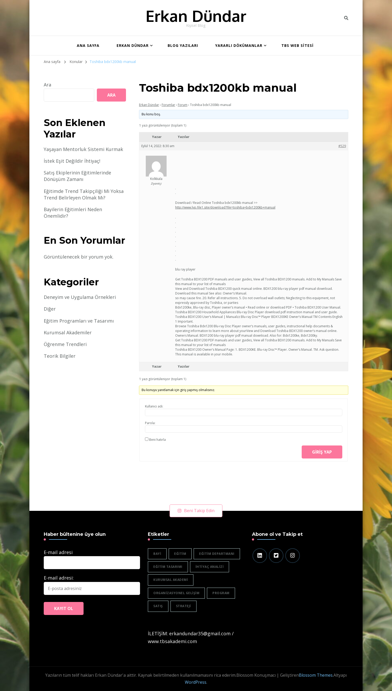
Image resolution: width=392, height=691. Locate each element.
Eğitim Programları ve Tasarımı (79, 321)
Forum (182, 105)
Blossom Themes (316, 675)
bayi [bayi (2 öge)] (157, 553)
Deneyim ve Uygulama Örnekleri (80, 297)
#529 (342, 146)
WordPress (195, 682)
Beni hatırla (157, 439)
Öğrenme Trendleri (65, 344)
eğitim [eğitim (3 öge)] (180, 553)
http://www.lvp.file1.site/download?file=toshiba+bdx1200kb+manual (225, 207)
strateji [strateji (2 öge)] (183, 606)
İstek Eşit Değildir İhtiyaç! (72, 161)
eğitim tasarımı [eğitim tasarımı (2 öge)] (167, 566)
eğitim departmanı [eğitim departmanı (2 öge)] (217, 553)
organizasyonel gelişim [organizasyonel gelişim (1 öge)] (176, 593)
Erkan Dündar (196, 16)
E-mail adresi (58, 552)
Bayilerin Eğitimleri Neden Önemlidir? (73, 212)
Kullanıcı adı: (154, 406)
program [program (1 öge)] (221, 593)
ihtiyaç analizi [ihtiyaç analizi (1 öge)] (209, 566)
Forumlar (168, 105)
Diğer (50, 309)
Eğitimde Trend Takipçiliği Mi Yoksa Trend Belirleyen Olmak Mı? (84, 194)
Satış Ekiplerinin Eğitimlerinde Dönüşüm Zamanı (77, 175)
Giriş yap (322, 452)
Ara (47, 84)
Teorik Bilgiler (59, 356)
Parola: (150, 423)
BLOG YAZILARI (183, 45)
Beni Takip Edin (196, 510)
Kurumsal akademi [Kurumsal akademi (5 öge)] (170, 579)
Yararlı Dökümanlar (238, 45)
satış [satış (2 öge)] (158, 606)
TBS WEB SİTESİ (297, 45)
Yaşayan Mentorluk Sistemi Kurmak (83, 149)
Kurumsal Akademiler (68, 332)
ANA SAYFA (88, 45)
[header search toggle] (346, 18)
